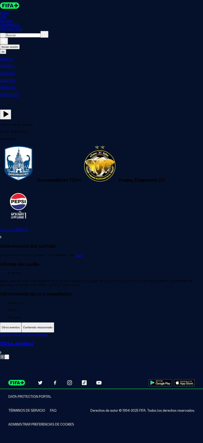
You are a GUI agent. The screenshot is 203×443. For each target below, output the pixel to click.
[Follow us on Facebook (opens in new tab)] (55, 382)
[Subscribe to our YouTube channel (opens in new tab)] (99, 382)
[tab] (10, 327)
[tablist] (101, 327)
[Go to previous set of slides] (2, 357)
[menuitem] (101, 59)
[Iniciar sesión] (4, 41)
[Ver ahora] (5, 114)
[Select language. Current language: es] (3, 51)
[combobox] (23, 35)
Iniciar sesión (10, 47)
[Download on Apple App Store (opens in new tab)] (184, 382)
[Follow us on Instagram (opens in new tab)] (69, 382)
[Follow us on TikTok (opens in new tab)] (84, 382)
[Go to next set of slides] (7, 357)
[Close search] (3, 35)
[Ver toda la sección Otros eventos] (101, 347)
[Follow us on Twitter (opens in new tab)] (40, 382)
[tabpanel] (101, 345)
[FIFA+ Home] (9, 5)
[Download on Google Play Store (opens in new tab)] (160, 382)
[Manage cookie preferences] (41, 424)
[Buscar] (44, 34)
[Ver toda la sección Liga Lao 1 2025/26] (101, 233)
